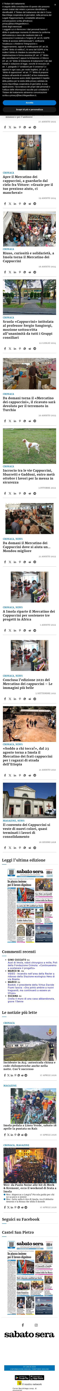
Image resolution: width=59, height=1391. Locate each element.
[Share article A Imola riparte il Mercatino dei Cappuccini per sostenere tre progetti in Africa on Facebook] (5, 630)
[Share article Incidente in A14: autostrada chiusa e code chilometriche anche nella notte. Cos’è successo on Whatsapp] (19, 1075)
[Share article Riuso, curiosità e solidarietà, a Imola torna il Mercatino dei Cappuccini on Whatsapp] (25, 272)
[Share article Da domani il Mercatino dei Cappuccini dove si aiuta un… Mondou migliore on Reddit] (30, 562)
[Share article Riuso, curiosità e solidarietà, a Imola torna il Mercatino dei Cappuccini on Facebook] (5, 272)
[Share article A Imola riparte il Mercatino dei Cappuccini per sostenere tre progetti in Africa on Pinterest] (20, 630)
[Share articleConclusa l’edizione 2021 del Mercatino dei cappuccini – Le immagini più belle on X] (10, 698)
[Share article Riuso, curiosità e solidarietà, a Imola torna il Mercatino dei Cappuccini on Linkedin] (15, 272)
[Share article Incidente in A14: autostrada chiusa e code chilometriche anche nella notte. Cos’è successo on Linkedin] (12, 1075)
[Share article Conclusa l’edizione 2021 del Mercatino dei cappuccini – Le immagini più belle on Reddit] (30, 698)
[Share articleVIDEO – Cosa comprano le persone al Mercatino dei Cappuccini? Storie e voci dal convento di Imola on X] (10, 127)
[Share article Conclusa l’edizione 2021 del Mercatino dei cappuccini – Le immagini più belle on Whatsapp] (25, 698)
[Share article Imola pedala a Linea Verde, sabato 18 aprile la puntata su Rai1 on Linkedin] (12, 1134)
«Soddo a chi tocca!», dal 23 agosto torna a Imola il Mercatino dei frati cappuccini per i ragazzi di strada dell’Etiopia (27, 756)
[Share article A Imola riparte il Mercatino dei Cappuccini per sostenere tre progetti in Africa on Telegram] (35, 630)
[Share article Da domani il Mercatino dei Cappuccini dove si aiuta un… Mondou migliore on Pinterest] (20, 562)
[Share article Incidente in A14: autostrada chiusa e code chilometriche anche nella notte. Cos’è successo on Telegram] (26, 1075)
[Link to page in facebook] (23, 1325)
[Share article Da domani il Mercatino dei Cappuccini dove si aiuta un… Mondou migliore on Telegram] (35, 562)
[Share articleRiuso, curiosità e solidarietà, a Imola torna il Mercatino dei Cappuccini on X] (10, 272)
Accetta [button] (29, 102)
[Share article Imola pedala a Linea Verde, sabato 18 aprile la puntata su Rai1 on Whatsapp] (19, 1134)
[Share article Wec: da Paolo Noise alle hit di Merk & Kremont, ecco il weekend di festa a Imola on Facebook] (5, 1207)
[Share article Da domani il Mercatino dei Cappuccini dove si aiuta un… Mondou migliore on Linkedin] (15, 562)
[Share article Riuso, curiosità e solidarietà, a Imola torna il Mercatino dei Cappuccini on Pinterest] (20, 272)
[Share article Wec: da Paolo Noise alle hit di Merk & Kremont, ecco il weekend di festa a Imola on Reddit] (22, 1207)
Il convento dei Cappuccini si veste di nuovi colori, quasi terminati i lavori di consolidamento (26, 831)
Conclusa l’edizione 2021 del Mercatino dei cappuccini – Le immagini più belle (27, 684)
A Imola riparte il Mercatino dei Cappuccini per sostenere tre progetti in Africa (29, 615)
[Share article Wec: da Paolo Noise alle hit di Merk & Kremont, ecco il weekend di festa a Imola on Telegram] (26, 1207)
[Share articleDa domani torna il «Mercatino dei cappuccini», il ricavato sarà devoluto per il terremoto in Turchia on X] (10, 421)
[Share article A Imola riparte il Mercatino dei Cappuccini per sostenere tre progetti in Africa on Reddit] (30, 630)
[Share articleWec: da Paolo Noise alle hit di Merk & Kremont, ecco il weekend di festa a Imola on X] (8, 1207)
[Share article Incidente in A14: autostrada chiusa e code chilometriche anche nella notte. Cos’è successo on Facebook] (5, 1075)
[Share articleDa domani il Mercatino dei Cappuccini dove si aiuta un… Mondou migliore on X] (10, 562)
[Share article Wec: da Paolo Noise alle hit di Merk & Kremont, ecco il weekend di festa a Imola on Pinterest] (15, 1207)
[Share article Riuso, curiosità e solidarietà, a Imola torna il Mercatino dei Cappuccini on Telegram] (35, 272)
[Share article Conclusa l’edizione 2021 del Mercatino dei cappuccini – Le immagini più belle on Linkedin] (15, 698)
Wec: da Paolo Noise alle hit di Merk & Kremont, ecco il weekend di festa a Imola (29, 1188)
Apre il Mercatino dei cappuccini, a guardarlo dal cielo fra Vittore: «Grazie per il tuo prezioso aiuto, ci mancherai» (28, 185)
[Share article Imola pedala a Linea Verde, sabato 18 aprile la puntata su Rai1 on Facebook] (5, 1134)
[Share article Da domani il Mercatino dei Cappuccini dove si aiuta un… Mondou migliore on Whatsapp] (25, 562)
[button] (55, 4)
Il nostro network (29, 1384)
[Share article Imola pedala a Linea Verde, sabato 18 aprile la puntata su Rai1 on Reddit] (22, 1134)
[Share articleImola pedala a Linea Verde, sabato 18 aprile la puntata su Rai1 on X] (8, 1134)
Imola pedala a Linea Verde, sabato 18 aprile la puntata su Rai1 (30, 1127)
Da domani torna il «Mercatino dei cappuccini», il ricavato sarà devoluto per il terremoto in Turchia (29, 404)
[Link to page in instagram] (36, 1325)
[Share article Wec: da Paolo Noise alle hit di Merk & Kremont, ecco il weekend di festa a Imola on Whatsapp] (19, 1207)
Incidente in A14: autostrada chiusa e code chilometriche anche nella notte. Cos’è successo (29, 1066)
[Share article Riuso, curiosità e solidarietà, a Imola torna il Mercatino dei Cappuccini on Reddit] (30, 272)
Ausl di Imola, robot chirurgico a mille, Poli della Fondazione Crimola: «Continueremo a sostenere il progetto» (32, 965)
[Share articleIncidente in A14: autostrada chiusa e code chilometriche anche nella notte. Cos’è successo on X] (8, 1075)
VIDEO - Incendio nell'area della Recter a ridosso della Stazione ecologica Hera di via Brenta (31, 976)
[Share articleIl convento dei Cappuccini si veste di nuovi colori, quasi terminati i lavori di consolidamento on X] (10, 847)
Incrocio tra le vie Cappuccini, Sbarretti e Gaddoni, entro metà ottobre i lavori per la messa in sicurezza (29, 476)
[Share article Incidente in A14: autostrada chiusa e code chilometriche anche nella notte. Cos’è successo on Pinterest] (15, 1075)
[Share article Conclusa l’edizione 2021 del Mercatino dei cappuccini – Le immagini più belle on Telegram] (35, 698)
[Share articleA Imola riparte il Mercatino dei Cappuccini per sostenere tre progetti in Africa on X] (10, 630)
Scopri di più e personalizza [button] (29, 109)
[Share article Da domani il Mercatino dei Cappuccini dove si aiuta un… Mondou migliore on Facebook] (5, 562)
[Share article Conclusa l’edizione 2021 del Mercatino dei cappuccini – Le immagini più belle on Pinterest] (20, 698)
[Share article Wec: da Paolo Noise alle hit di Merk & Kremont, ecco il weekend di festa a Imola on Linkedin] (12, 1207)
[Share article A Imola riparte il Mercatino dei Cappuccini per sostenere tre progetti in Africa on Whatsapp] (25, 630)
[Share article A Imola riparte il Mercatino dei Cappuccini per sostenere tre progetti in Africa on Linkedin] (15, 630)
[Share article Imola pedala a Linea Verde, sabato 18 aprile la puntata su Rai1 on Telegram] (26, 1134)
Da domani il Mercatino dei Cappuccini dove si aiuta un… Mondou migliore (27, 547)
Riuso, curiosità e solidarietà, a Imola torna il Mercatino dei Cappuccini (28, 257)
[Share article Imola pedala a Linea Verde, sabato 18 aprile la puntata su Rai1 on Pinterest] (15, 1134)
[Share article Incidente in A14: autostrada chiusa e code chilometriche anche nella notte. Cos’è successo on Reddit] (22, 1075)
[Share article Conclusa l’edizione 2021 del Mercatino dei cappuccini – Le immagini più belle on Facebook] (5, 698)
